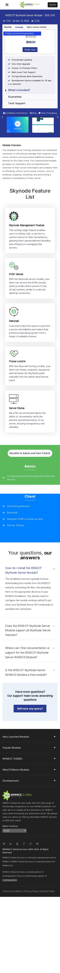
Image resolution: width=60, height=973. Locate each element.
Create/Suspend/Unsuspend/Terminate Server (31, 478)
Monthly (8, 27)
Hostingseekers (9, 880)
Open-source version (36, 27)
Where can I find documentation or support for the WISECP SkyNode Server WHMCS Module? (27, 652)
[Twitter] (3, 844)
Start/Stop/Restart (18, 485)
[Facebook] (23, 844)
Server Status (15, 525)
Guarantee (13, 97)
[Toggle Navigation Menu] (7, 2)
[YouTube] (17, 844)
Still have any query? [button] (30, 708)
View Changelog (48, 113)
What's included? (17, 90)
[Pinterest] (37, 844)
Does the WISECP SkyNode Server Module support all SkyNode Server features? (28, 630)
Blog (33, 113)
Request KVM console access (25, 519)
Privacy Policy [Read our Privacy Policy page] (31, 891)
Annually (19, 27)
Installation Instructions (15, 113)
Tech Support (15, 103)
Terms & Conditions (12, 891)
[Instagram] (30, 844)
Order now (29, 49)
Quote (53, 5)
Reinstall (12, 512)
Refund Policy (47, 891)
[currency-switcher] (14, 831)
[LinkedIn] (10, 844)
